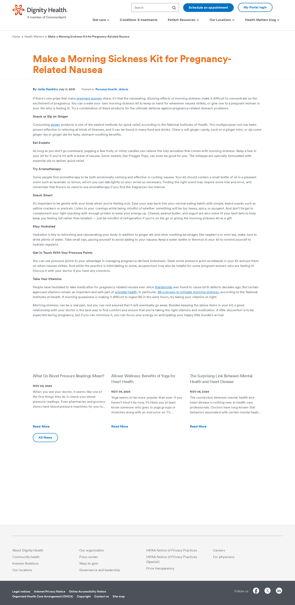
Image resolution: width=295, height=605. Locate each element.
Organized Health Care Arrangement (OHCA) (42, 596)
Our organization (91, 550)
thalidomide (163, 365)
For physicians (223, 557)
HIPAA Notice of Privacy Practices (171, 550)
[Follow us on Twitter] (267, 591)
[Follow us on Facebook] (256, 591)
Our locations (22, 570)
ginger (55, 203)
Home (17, 36)
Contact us (101, 596)
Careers (219, 550)
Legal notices (21, 591)
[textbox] (155, 7)
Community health (26, 557)
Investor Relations (25, 563)
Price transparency (160, 568)
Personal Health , (107, 167)
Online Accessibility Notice (87, 591)
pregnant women (89, 176)
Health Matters (35, 36)
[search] (175, 8)
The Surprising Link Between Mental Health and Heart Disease (221, 457)
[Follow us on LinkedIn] (279, 591)
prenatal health (126, 370)
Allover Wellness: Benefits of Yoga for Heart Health (143, 457)
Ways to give (88, 563)
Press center (88, 557)
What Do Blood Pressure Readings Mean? (68, 454)
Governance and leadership (99, 570)
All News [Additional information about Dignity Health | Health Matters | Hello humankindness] (45, 516)
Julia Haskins (47, 167)
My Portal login (255, 7)
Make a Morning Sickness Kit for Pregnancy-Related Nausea (88, 36)
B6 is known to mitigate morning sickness (188, 370)
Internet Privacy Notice (49, 591)
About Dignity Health (27, 550)
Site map (119, 596)
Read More (50, 504)
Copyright (84, 596)
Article (123, 167)
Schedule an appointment (208, 7)
